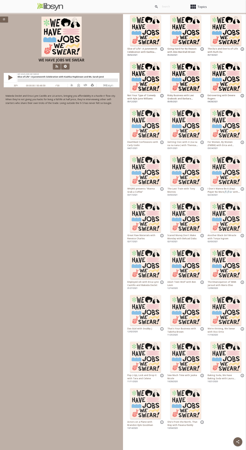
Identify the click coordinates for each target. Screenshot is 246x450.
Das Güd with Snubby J (139, 328)
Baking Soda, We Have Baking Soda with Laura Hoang (221, 378)
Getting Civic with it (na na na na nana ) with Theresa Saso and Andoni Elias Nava (182, 145)
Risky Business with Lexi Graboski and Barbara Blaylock (180, 98)
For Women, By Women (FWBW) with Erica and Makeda (220, 145)
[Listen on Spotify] (65, 66)
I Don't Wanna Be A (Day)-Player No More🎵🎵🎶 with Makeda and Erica (223, 192)
